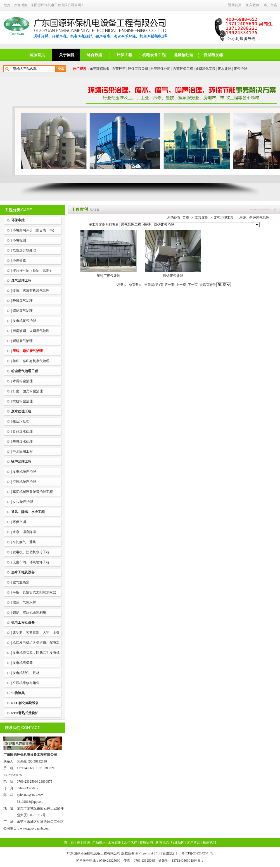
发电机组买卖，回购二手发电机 (36, 653)
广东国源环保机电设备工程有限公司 (30, 755)
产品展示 (99, 842)
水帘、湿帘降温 (24, 532)
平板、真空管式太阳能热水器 (34, 592)
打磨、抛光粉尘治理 (28, 391)
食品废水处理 (23, 431)
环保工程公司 (138, 69)
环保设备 (95, 55)
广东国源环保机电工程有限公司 (50, 5)
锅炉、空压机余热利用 (29, 612)
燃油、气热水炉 (24, 602)
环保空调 (19, 522)
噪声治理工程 (21, 462)
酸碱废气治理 (23, 301)
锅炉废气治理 (23, 311)
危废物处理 (183, 55)
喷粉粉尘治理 (23, 401)
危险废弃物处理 (24, 250)
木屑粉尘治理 (23, 381)
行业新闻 (177, 842)
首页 (185, 218)
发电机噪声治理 (24, 472)
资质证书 (146, 842)
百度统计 (169, 853)
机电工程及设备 (23, 622)
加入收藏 (252, 5)
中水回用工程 (23, 451)
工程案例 (201, 218)
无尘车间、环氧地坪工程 (31, 562)
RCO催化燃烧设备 (25, 703)
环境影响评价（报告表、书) (33, 230)
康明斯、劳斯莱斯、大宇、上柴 (36, 633)
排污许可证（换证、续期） (33, 270)
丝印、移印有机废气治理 (31, 361)
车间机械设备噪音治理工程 (33, 492)
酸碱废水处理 (23, 441)
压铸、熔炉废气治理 (28, 351)
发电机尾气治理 (24, 321)
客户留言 (270, 5)
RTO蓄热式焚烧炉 (24, 713)
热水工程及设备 (23, 572)
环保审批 (18, 220)
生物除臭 (18, 693)
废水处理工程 (21, 411)
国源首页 (37, 55)
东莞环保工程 (183, 69)
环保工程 (124, 55)
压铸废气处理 (173, 276)
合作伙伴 (130, 842)
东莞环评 (118, 69)
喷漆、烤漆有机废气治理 (31, 291)
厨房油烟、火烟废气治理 (31, 331)
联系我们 (209, 842)
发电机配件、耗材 (26, 673)
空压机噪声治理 (24, 482)
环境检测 (19, 240)
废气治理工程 (21, 280)
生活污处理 (21, 421)
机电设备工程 (154, 55)
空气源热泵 (21, 582)
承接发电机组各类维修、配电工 (36, 643)
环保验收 (19, 260)
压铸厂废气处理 (108, 276)
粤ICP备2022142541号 (197, 853)
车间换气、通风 (24, 542)
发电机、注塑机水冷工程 (31, 552)
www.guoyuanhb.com (34, 828)
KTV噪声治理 (23, 502)
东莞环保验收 (100, 69)
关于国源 (67, 55)
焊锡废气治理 (23, 341)
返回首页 (234, 5)
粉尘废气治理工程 (24, 371)
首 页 (69, 842)
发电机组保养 (23, 663)
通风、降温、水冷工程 (28, 512)
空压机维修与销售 (26, 683)
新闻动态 (162, 842)
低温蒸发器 (213, 55)
